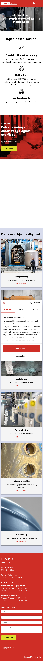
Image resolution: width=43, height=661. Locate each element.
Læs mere (9, 148)
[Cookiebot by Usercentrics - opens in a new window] (30, 303)
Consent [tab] (7, 309)
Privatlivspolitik (36, 657)
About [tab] (35, 309)
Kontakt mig (8, 637)
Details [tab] (21, 309)
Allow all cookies (21, 348)
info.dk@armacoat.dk (14, 578)
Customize (21, 356)
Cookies (27, 657)
